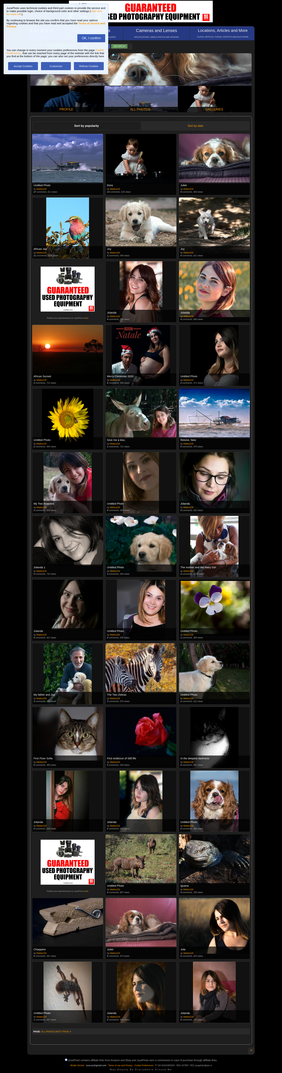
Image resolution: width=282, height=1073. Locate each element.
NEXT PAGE (63, 1031)
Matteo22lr (42, 189)
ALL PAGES (47, 1031)
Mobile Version (77, 1065)
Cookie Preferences (143, 1065)
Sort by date (195, 125)
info (86, 318)
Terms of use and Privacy (120, 1065)
